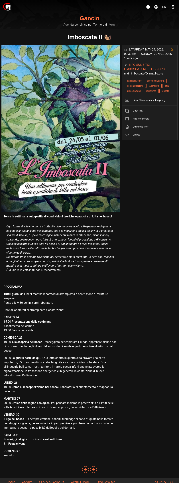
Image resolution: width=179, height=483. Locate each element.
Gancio (89, 18)
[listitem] (149, 100)
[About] (148, 7)
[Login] (172, 7)
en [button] (164, 6)
